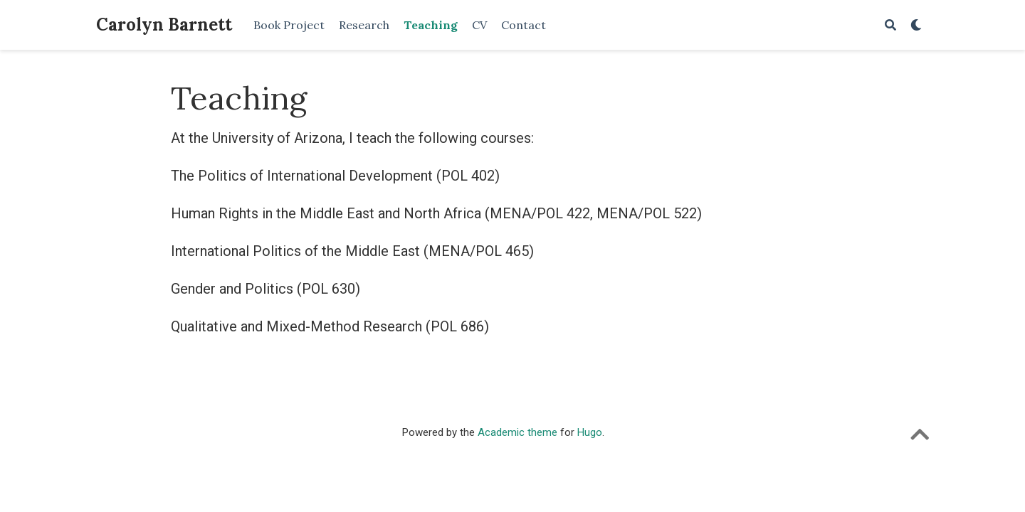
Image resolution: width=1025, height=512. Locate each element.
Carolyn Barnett (164, 25)
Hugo (589, 432)
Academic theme (517, 432)
